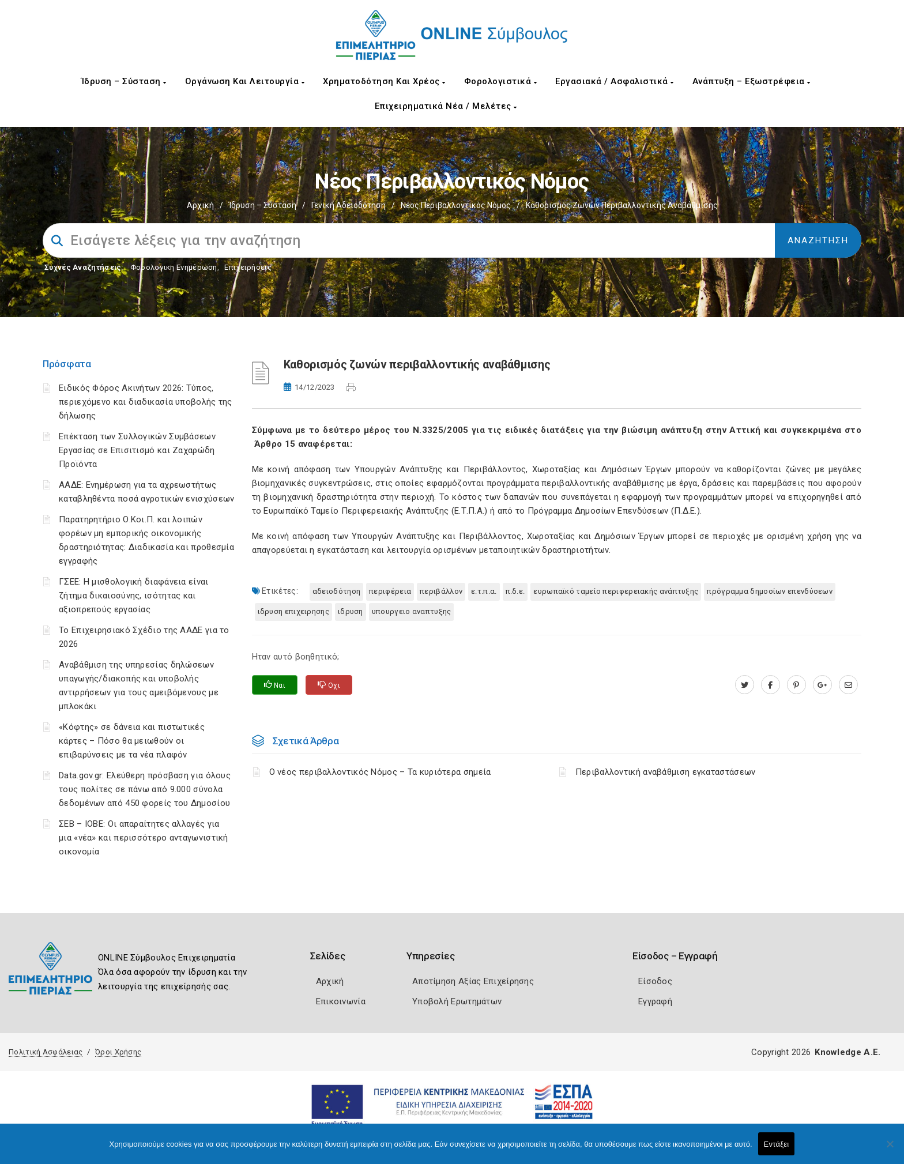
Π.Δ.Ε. (515, 591)
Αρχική (200, 205)
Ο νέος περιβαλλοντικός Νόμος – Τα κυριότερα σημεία (380, 772)
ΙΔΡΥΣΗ (350, 611)
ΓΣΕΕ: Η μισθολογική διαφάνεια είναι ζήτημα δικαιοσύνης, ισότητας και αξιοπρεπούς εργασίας (134, 596)
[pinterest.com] (796, 685)
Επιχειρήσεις (248, 267)
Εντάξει (776, 1144)
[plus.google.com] (822, 685)
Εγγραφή (655, 1001)
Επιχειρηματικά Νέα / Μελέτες (446, 106)
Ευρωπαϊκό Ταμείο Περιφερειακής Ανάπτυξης (615, 591)
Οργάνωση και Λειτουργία (245, 81)
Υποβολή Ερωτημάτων (457, 1001)
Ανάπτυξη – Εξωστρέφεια (751, 81)
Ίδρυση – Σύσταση (124, 81)
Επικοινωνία (341, 1001)
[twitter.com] (745, 685)
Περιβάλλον (441, 591)
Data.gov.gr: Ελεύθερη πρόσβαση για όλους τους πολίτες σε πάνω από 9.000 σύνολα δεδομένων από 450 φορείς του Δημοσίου (145, 789)
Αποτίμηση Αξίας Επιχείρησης (473, 981)
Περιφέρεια (390, 591)
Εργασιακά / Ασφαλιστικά (614, 81)
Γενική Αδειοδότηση (348, 205)
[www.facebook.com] (771, 685)
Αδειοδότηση (336, 591)
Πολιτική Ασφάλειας (45, 1052)
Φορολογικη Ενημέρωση (173, 267)
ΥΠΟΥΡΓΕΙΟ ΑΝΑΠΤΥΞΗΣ (411, 611)
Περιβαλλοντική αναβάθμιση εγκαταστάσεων (665, 772)
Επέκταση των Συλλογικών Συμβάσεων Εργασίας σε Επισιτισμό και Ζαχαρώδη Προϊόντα (137, 450)
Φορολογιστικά (500, 81)
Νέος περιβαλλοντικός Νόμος (456, 205)
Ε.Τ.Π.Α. (483, 591)
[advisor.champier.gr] (848, 685)
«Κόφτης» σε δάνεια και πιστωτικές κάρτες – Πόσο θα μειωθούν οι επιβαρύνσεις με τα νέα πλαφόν (132, 741)
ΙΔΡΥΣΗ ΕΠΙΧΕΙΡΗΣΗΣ (293, 611)
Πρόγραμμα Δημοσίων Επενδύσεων (770, 591)
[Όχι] (889, 1149)
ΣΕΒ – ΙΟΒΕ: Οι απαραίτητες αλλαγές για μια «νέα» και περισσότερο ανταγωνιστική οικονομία (143, 838)
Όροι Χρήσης (118, 1052)
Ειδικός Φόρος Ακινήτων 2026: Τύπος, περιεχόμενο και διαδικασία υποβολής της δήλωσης (145, 402)
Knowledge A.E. (847, 1052)
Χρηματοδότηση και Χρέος (384, 81)
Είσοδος (655, 981)
